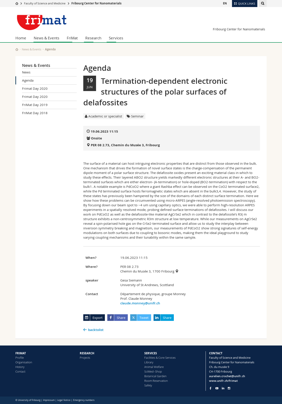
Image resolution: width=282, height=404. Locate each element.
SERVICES (150, 353)
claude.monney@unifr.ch (140, 303)
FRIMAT (20, 353)
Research (93, 37)
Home (20, 37)
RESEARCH (87, 353)
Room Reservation (156, 381)
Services (116, 37)
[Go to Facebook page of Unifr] (210, 388)
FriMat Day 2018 (35, 113)
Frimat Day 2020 (35, 88)
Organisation (23, 362)
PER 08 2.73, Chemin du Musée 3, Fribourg (125, 145)
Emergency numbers (84, 400)
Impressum (49, 400)
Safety (148, 385)
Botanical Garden (155, 376)
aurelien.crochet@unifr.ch (227, 376)
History (19, 367)
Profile (19, 358)
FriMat (72, 37)
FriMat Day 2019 (35, 104)
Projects (85, 358)
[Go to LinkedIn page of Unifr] (223, 388)
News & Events (46, 37)
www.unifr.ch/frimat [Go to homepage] (223, 381)
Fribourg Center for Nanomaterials (96, 3)
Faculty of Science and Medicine (44, 3)
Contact (20, 371)
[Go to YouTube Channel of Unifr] (216, 388)
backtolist (96, 329)
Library (148, 362)
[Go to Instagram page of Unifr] (229, 388)
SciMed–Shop (153, 371)
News (26, 72)
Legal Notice (63, 400)
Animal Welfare (154, 367)
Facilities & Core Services (160, 358)
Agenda (27, 80)
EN (225, 3)
